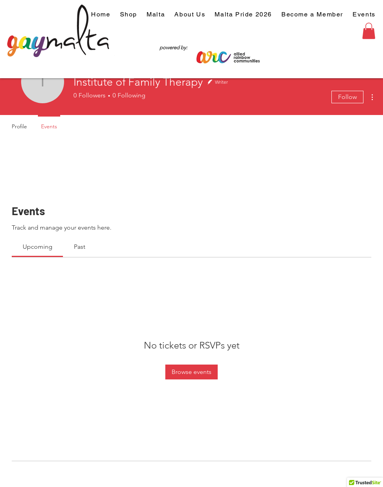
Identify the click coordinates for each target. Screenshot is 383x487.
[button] (369, 31)
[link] (37, 246)
